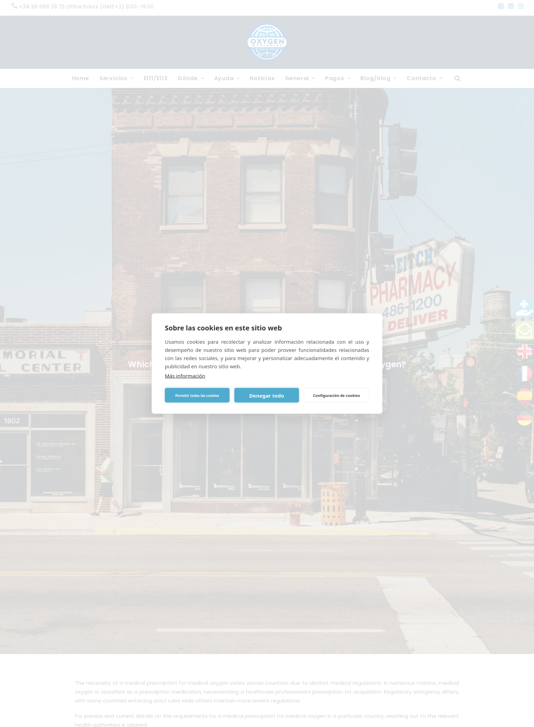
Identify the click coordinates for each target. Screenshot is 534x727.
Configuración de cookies (336, 395)
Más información (185, 375)
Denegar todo (266, 395)
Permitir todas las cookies (197, 395)
